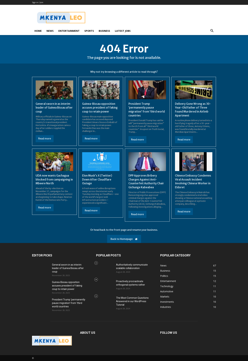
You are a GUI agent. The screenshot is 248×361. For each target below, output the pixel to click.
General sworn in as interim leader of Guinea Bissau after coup (53, 107)
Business (104, 30)
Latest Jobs (123, 30)
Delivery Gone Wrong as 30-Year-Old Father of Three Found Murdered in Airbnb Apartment (193, 109)
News (50, 30)
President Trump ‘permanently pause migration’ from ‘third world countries (146, 109)
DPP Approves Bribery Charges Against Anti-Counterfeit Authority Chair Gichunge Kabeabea (146, 181)
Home (38, 30)
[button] (212, 31)
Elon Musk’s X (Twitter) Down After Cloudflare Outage (97, 179)
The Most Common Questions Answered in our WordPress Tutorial (132, 301)
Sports (89, 30)
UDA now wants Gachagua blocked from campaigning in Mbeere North (54, 179)
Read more (44, 138)
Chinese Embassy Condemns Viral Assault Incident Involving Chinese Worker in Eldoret (193, 181)
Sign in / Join (37, 2)
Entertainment (69, 30)
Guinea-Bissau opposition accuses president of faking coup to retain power (100, 107)
